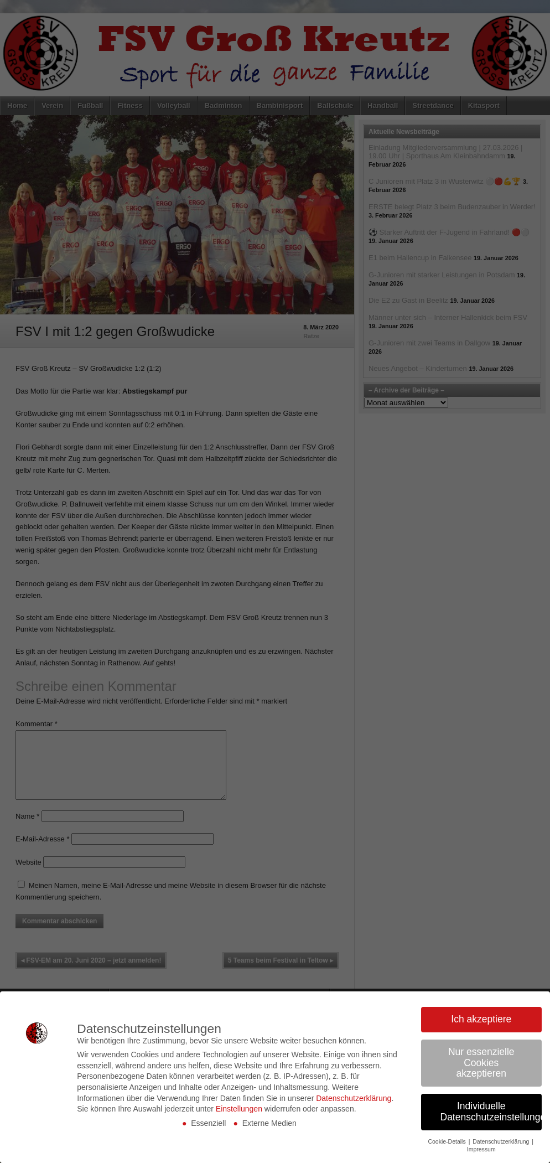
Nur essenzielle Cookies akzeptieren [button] (481, 1062)
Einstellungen (239, 1108)
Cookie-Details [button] (447, 1141)
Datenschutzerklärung (353, 1098)
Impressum (481, 1149)
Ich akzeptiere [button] (481, 1019)
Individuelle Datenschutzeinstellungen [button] (491, 1111)
